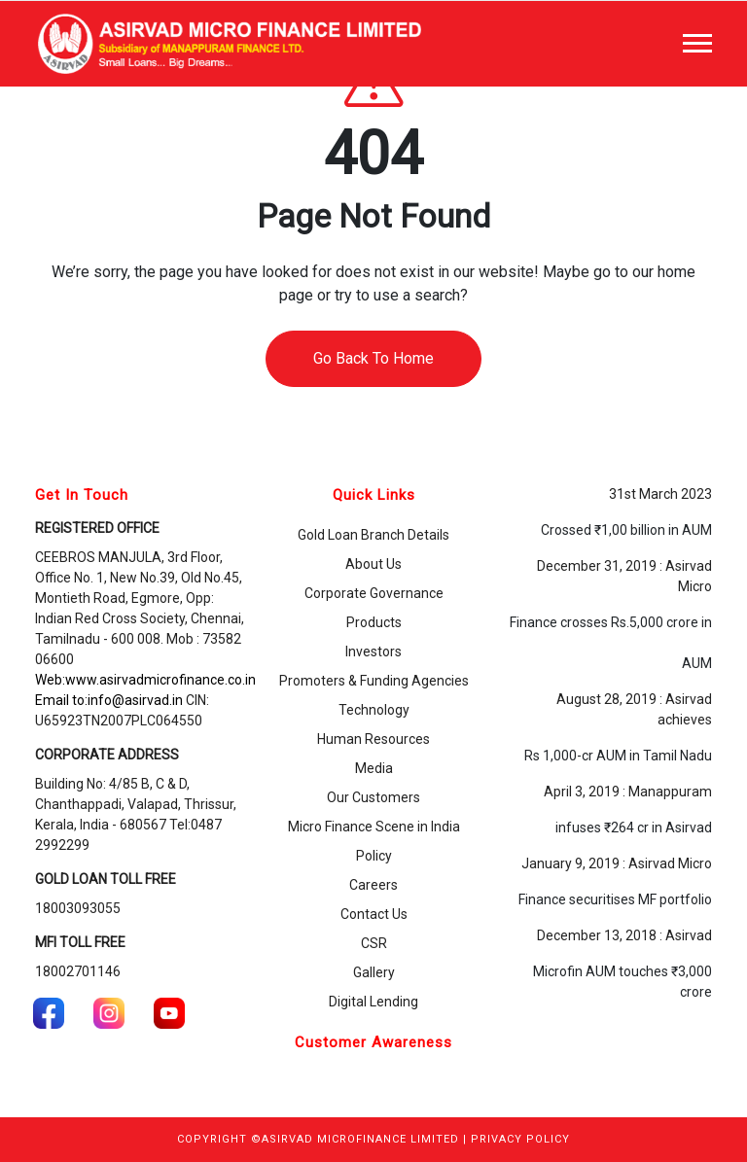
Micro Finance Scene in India (374, 826)
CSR (374, 943)
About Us (373, 564)
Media (374, 768)
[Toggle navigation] (697, 43)
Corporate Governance (374, 593)
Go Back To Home (373, 358)
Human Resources (373, 739)
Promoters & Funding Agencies (374, 680)
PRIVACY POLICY (520, 1139)
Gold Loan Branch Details (373, 535)
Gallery (374, 972)
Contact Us (374, 914)
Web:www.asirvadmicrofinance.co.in (145, 679)
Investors (373, 651)
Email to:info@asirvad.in (109, 700)
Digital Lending (373, 1001)
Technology (373, 710)
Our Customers (373, 797)
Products (374, 622)
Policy (374, 855)
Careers (373, 885)
